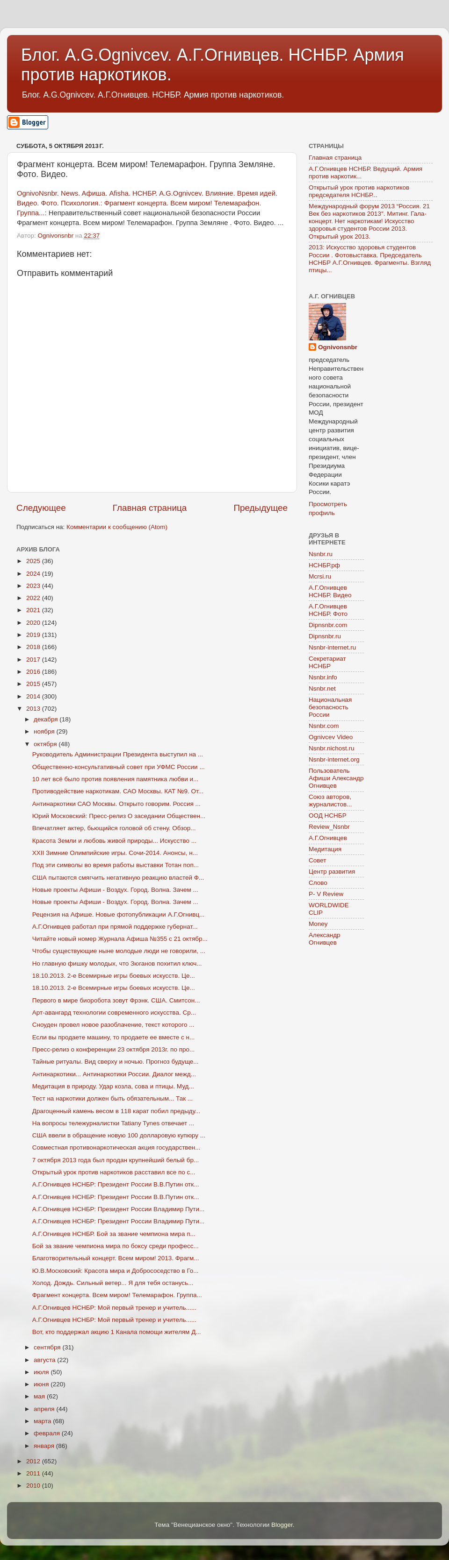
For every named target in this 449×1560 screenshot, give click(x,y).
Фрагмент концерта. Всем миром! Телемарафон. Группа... (117, 1295)
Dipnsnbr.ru (325, 636)
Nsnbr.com (324, 725)
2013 (34, 708)
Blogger (282, 1524)
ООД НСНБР (328, 815)
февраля (48, 1433)
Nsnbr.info (323, 677)
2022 (34, 597)
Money (318, 923)
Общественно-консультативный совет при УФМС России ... (118, 766)
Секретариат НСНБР (327, 662)
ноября (45, 731)
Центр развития (332, 871)
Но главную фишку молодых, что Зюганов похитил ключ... (117, 963)
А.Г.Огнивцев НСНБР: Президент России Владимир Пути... (118, 1209)
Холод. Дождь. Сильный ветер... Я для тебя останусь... (113, 1282)
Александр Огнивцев (324, 939)
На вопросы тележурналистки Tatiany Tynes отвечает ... (113, 1123)
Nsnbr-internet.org (334, 759)
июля (42, 1372)
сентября (48, 1347)
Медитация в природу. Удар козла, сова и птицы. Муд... (113, 1086)
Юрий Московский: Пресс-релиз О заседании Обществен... (119, 815)
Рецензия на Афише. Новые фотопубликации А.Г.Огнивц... (118, 914)
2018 (34, 646)
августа (45, 1359)
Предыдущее (260, 508)
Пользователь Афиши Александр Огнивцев (336, 778)
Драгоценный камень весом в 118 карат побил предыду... (116, 1111)
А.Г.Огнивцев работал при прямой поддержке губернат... (115, 926)
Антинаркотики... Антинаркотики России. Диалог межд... (114, 1074)
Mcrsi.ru (320, 576)
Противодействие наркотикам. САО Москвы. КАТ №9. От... (117, 791)
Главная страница (150, 508)
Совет (317, 860)
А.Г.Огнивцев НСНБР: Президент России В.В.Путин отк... (115, 1184)
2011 (34, 1473)
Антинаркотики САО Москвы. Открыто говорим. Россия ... (116, 803)
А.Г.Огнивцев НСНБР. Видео (330, 591)
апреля (45, 1408)
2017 (34, 659)
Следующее (41, 508)
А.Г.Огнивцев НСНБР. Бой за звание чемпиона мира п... (114, 1233)
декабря (46, 719)
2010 (34, 1485)
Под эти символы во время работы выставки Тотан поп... (115, 864)
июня (42, 1384)
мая (40, 1396)
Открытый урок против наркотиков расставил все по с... (114, 1172)
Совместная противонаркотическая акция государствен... (116, 1147)
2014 (34, 696)
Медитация (325, 849)
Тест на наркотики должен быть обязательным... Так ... (112, 1098)
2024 (34, 573)
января (45, 1445)
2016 (34, 671)
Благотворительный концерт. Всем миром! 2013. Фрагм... (115, 1258)
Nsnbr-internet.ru (332, 647)
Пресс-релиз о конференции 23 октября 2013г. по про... (113, 1049)
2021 (34, 610)
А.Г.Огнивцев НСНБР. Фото (328, 610)
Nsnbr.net (322, 688)
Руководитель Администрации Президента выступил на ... (117, 754)
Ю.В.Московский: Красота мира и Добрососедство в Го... (115, 1270)
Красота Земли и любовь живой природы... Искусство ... (114, 840)
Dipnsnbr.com (328, 624)
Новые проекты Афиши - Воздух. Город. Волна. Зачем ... (115, 889)
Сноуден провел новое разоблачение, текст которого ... (113, 1024)
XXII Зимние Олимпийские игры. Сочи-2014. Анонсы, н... (115, 852)
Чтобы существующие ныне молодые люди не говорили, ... (118, 950)
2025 (34, 561)
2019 (34, 634)
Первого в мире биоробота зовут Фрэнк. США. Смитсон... (116, 1000)
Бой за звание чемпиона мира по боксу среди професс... (115, 1245)
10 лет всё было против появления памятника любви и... (115, 779)
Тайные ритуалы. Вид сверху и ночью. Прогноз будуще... (115, 1061)
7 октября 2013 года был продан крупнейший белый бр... (115, 1160)
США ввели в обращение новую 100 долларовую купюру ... (118, 1135)
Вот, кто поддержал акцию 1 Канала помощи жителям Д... (116, 1331)
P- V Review (326, 893)
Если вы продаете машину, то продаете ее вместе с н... (113, 1037)
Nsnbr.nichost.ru (332, 748)
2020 (34, 622)
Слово (318, 882)
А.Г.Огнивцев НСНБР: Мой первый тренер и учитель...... (114, 1307)
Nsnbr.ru (321, 554)
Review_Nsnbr (329, 826)
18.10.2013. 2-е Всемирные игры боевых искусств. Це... (113, 975)
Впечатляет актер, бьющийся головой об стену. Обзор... (114, 828)
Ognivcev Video (331, 737)
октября (46, 744)
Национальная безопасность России (330, 707)
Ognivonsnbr (337, 347)
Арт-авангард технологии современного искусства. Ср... (114, 1012)
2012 (34, 1461)
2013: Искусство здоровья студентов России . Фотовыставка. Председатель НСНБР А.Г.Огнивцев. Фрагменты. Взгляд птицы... (370, 259)
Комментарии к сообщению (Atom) (116, 526)
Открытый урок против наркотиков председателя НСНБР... (359, 191)
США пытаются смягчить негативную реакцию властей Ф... (118, 877)
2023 (34, 585)
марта (43, 1421)
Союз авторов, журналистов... (330, 800)
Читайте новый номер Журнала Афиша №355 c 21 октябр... (120, 938)
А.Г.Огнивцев (328, 837)
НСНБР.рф (324, 565)
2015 (34, 683)
